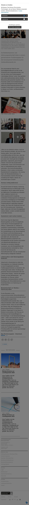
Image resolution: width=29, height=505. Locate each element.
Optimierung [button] (5, 19)
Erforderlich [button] (5, 15)
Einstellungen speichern (14, 24)
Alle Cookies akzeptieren (14, 27)
